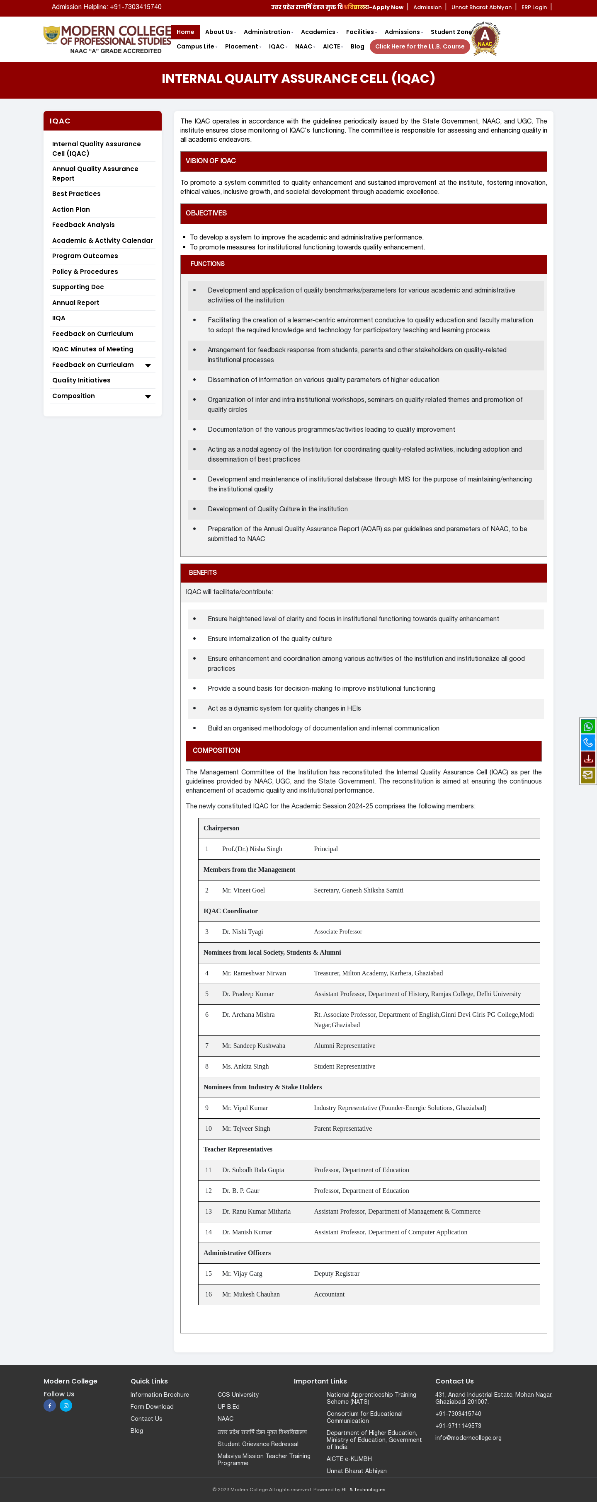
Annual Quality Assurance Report (95, 173)
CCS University (238, 1395)
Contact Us (147, 1419)
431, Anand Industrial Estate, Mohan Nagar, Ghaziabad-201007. (494, 1399)
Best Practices (76, 193)
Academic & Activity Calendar (102, 240)
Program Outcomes (85, 256)
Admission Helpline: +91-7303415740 (107, 7)
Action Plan (71, 209)
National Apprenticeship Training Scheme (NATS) (371, 1399)
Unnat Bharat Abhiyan (357, 1471)
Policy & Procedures (85, 271)
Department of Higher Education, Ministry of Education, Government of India (374, 1440)
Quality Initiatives (81, 380)
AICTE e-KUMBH (349, 1459)
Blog (137, 1431)
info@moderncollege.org (468, 1438)
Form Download (152, 1407)
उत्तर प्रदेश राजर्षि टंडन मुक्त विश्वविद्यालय (262, 1432)
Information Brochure (160, 1395)
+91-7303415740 (458, 1414)
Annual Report (76, 302)
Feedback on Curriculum (92, 333)
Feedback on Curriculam (102, 365)
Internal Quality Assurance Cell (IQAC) (96, 149)
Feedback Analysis (83, 224)
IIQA (59, 318)
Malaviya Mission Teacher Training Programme (264, 1460)
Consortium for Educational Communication (365, 1418)
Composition (102, 397)
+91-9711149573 (458, 1426)
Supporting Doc (78, 287)
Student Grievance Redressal (258, 1444)
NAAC (225, 1419)
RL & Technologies (363, 1489)
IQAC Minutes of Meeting (92, 349)
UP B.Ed (229, 1407)
